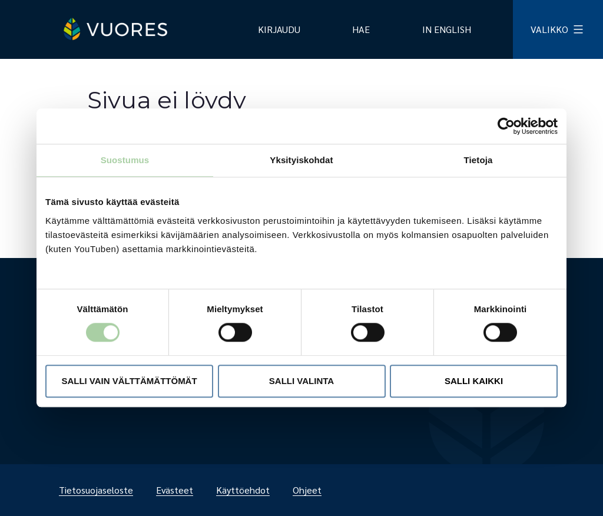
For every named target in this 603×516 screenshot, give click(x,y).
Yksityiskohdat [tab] (301, 160)
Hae (361, 29)
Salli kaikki (474, 381)
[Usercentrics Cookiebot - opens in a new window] (506, 126)
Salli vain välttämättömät (129, 381)
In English (446, 29)
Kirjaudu (279, 29)
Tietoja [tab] (478, 160)
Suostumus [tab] (125, 160)
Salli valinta (301, 381)
